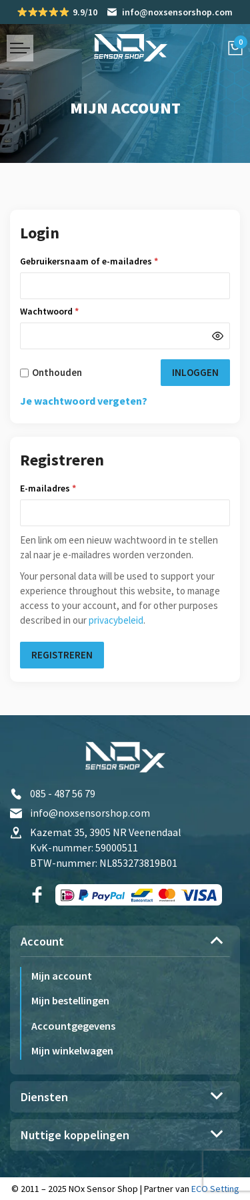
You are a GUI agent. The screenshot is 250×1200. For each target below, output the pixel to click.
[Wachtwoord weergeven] (217, 336)
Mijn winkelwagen (72, 1050)
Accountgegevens (73, 1025)
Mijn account (61, 975)
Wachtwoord (63, 311)
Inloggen (195, 372)
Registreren (62, 654)
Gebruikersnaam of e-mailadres (103, 261)
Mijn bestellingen (70, 1000)
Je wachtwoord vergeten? (83, 400)
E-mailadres (62, 488)
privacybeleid (116, 620)
